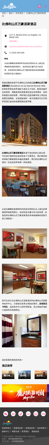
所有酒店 (19, 13)
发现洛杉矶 (30, 428)
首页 (4, 13)
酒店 (11, 13)
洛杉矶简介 (6, 428)
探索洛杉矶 (18, 428)
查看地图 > (13, 41)
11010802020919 (17, 441)
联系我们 (25, 431)
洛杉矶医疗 (41, 428)
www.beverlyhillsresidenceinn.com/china (25, 46)
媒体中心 (5, 431)
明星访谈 (15, 431)
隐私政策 (35, 431)
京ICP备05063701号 (15, 439)
